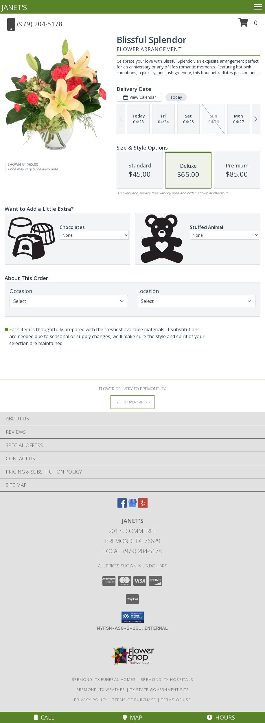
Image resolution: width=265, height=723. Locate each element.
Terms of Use (176, 699)
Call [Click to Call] (44, 717)
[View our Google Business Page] (132, 505)
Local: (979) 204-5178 (132, 551)
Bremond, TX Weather (100, 689)
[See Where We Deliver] (132, 402)
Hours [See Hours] (221, 717)
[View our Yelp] (143, 505)
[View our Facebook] (122, 505)
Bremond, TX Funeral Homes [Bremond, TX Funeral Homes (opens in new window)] (104, 679)
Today (176, 97)
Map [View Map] (132, 717)
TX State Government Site (159, 689)
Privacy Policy (90, 699)
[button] (248, 24)
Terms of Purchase (134, 699)
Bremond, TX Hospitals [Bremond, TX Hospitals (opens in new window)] (167, 679)
